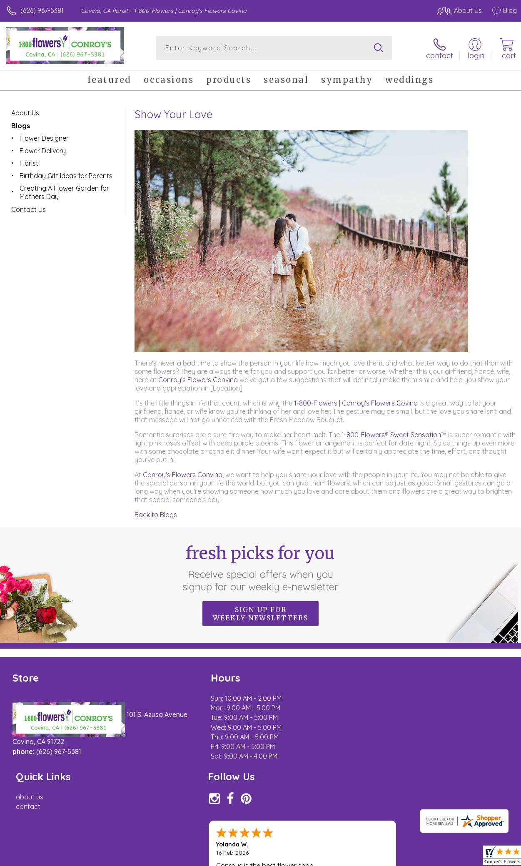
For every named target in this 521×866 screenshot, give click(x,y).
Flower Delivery (43, 150)
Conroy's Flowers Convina (198, 379)
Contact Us (28, 209)
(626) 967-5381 (42, 10)
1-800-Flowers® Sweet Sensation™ (394, 434)
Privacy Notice (375, 857)
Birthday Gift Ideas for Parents (66, 175)
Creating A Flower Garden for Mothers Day (64, 192)
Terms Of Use (326, 857)
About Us (25, 112)
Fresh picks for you (260, 567)
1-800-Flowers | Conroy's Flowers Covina (356, 402)
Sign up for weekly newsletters (260, 613)
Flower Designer (44, 138)
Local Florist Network (435, 857)
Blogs (20, 125)
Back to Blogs (156, 514)
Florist (29, 163)
